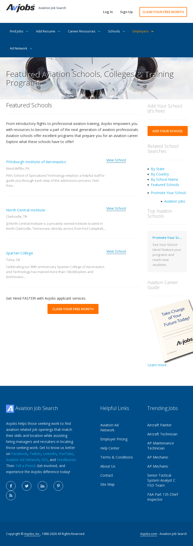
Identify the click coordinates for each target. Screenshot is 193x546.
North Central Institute (25, 209)
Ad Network (21, 48)
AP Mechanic (157, 457)
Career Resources (84, 31)
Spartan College (19, 252)
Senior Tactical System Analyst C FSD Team (161, 480)
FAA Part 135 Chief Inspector (162, 497)
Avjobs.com (148, 534)
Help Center (109, 448)
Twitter (35, 453)
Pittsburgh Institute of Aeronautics (36, 161)
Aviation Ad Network (22, 459)
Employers (143, 31)
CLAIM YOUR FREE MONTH (163, 12)
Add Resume (48, 31)
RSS (44, 459)
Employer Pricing (113, 439)
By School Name (164, 179)
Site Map (107, 484)
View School (116, 160)
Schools (116, 31)
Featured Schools (165, 184)
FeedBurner (66, 459)
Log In (108, 12)
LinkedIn (50, 453)
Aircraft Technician (162, 434)
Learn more (157, 364)
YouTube (66, 453)
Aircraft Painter (159, 425)
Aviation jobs (174, 201)
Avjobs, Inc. (32, 534)
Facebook (19, 453)
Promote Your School (168, 192)
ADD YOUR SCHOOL (167, 131)
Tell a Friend (25, 465)
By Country (160, 174)
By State (158, 168)
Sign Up (126, 12)
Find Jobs (19, 31)
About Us (107, 466)
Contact (106, 475)
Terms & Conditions (116, 457)
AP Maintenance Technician (160, 445)
